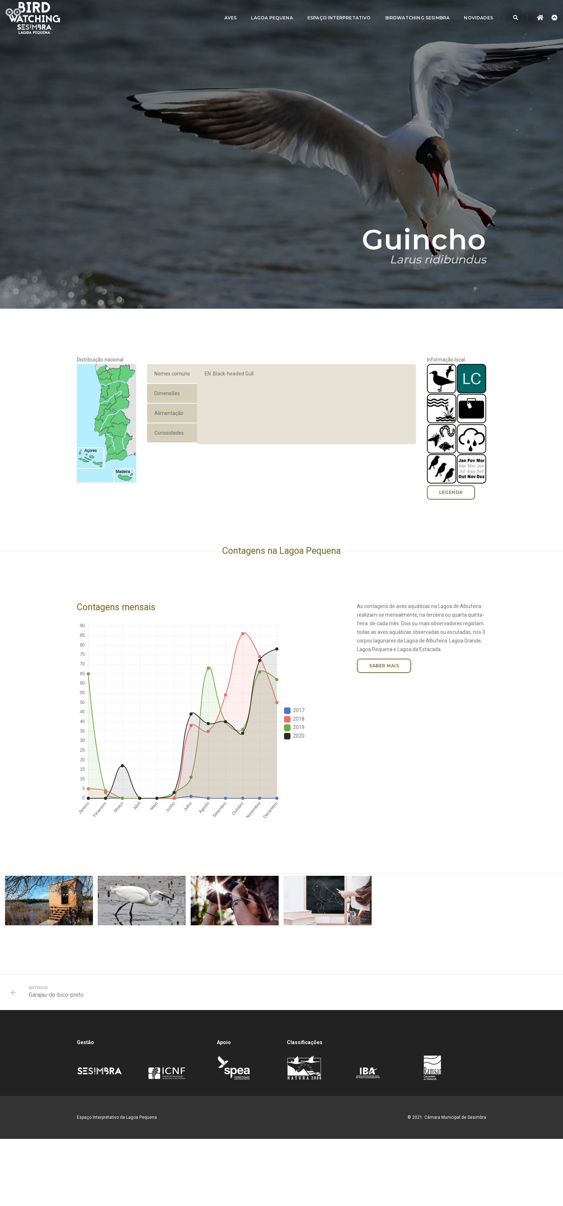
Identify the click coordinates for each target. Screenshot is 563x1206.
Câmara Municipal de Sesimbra (455, 1117)
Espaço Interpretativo (339, 17)
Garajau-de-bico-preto (56, 994)
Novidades (478, 17)
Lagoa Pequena (272, 17)
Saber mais (384, 665)
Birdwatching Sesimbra (417, 17)
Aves (230, 17)
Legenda (451, 492)
